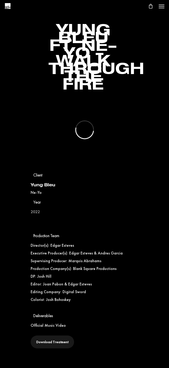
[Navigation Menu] (161, 6)
